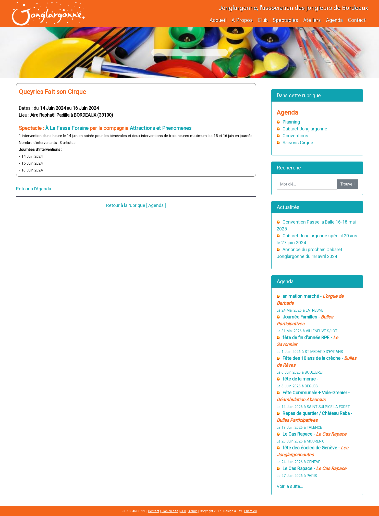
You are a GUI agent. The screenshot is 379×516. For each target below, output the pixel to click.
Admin (193, 511)
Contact (357, 20)
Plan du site (170, 511)
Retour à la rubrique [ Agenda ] (136, 205)
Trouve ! (347, 184)
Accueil (218, 20)
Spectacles (285, 20)
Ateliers (312, 20)
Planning (291, 122)
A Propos (242, 20)
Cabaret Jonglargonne (305, 128)
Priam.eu (250, 511)
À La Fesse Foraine (67, 128)
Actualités (288, 207)
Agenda (334, 20)
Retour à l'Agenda (33, 188)
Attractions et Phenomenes (160, 128)
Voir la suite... (290, 486)
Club (263, 20)
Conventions (295, 135)
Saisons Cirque (298, 142)
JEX (183, 511)
